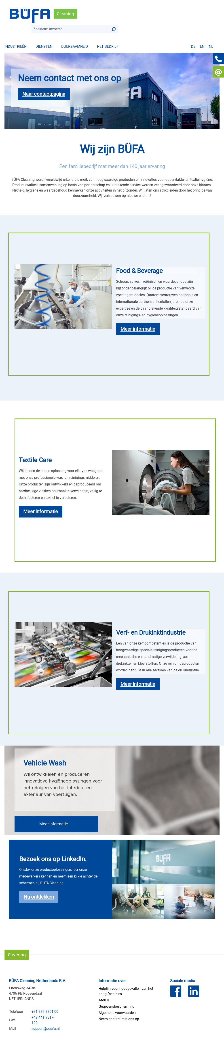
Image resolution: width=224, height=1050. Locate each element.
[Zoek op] (113, 29)
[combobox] (69, 29)
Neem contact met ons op (119, 1019)
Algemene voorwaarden (117, 1013)
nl (211, 46)
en (202, 46)
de (193, 46)
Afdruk (104, 1000)
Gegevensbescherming (116, 1006)
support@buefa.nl (46, 1028)
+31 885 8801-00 (45, 1011)
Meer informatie (53, 823)
